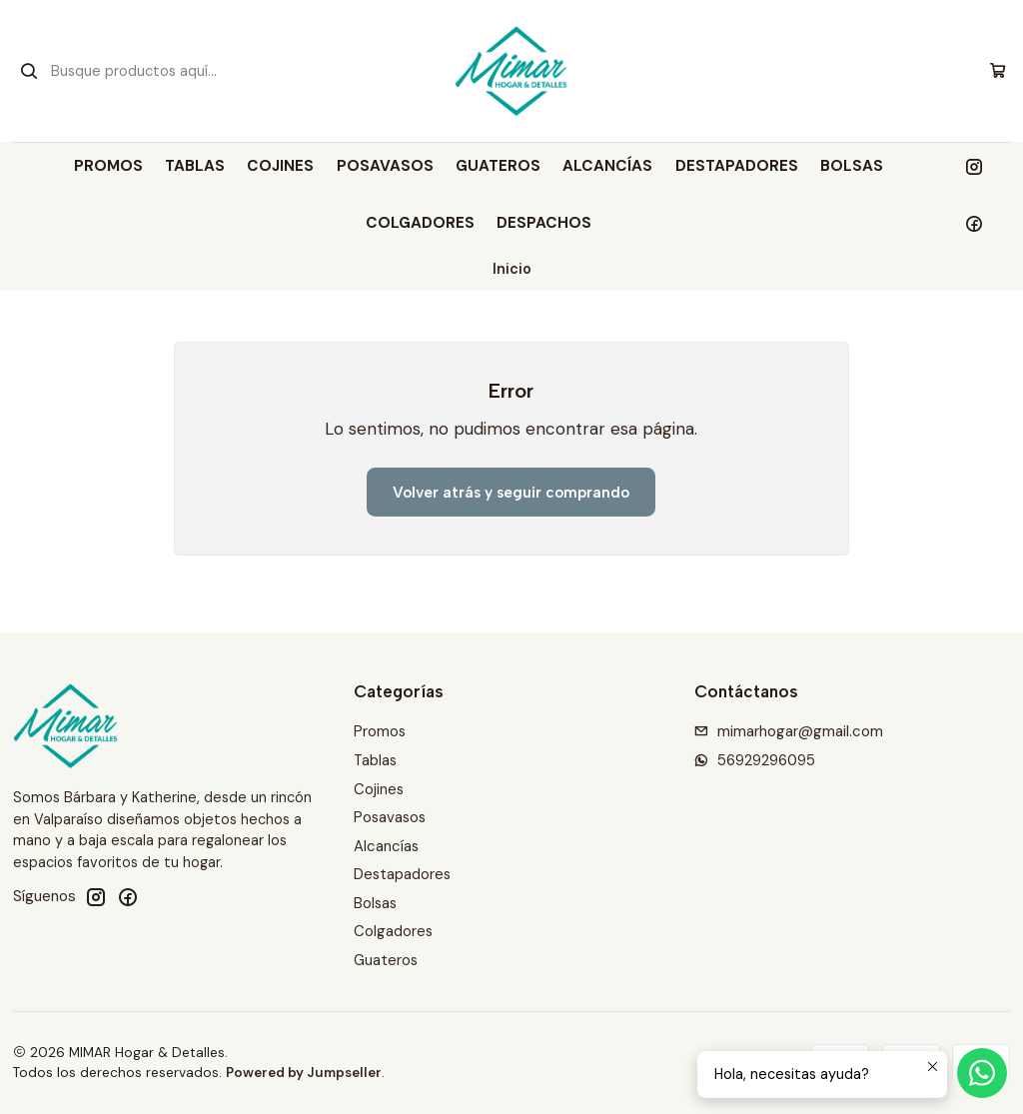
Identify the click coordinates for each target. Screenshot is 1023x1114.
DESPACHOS (544, 223)
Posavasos (385, 166)
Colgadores (420, 223)
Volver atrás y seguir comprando (511, 492)
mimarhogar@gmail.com (788, 731)
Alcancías (607, 166)
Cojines (280, 166)
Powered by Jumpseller (304, 1072)
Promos (108, 166)
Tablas (195, 166)
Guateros (498, 166)
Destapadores (736, 166)
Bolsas (851, 166)
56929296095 (754, 760)
